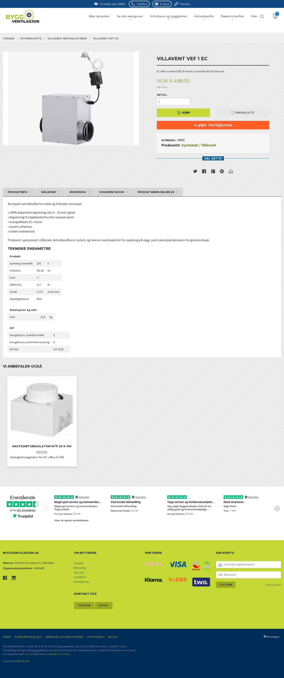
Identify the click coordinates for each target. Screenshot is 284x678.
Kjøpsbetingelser (28, 636)
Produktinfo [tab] (17, 192)
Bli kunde (80, 567)
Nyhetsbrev (96, 636)
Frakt (7, 636)
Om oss (185, 4)
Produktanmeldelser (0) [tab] (156, 192)
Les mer (29, 654)
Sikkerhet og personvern (64, 636)
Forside (79, 563)
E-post (164, 4)
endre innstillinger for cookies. (54, 654)
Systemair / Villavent (198, 145)
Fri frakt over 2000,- (113, 4)
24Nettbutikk (22, 661)
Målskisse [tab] (48, 192)
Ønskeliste (242, 112)
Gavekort (80, 577)
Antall (162, 94)
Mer (254, 16)
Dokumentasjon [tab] (111, 192)
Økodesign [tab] (78, 192)
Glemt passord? (273, 584)
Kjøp (183, 112)
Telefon (142, 4)
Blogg (113, 636)
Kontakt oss (81, 581)
